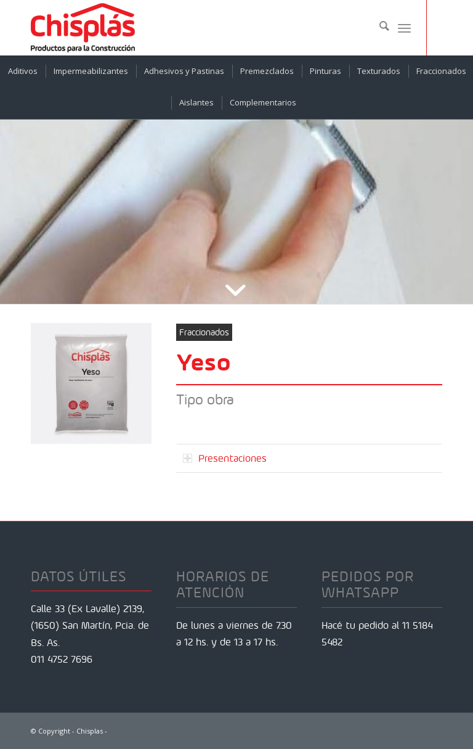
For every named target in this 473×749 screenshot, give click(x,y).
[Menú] (404, 27)
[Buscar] (378, 27)
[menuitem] (378, 27)
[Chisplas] (83, 27)
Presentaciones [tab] (225, 458)
